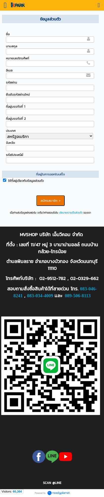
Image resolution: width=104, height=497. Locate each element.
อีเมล (9, 70)
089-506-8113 (78, 295)
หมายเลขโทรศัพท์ (17, 58)
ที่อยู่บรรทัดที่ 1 (15, 106)
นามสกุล (11, 46)
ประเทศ (11, 130)
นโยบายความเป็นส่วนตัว (71, 213)
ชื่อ (8, 34)
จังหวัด (10, 142)
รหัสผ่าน (11, 82)
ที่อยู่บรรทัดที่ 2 (16, 118)
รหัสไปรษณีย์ (14, 154)
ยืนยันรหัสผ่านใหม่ (18, 94)
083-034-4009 (40, 295)
